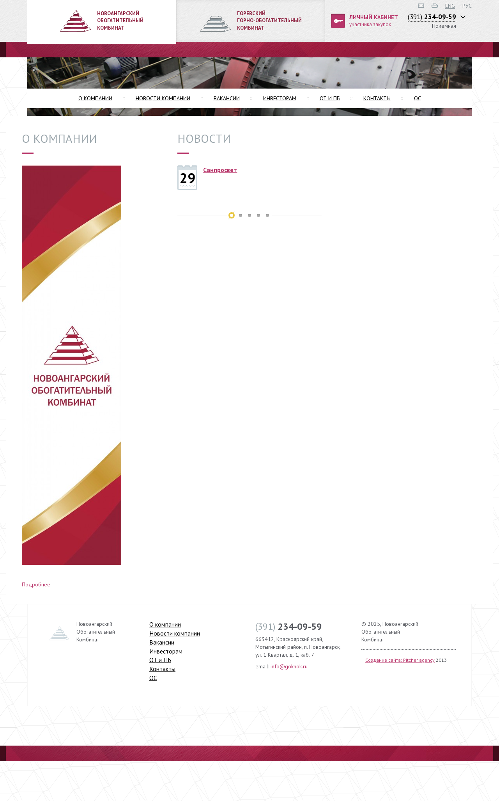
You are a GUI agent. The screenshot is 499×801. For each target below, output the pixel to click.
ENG (450, 5)
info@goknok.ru (289, 666)
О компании (95, 98)
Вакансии (227, 98)
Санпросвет (220, 170)
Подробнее (36, 584)
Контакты (377, 98)
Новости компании (163, 98)
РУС (467, 5)
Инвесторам (279, 98)
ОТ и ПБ (330, 98)
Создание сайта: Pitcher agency (400, 660)
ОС (417, 98)
